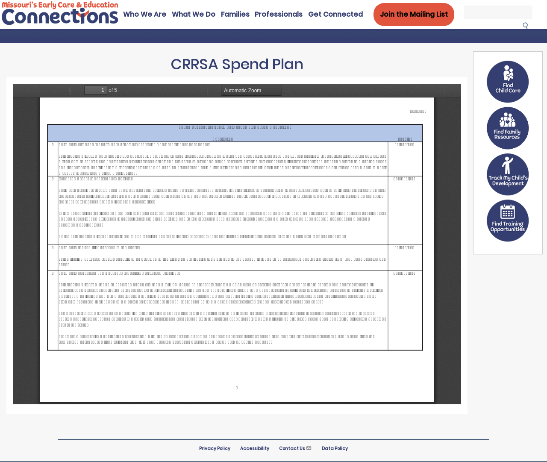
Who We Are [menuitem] (144, 14)
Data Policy (335, 448)
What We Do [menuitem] (193, 14)
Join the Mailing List (414, 14)
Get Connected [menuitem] (335, 14)
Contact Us (295, 448)
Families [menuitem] (235, 14)
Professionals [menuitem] (279, 14)
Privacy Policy (214, 448)
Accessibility (254, 448)
